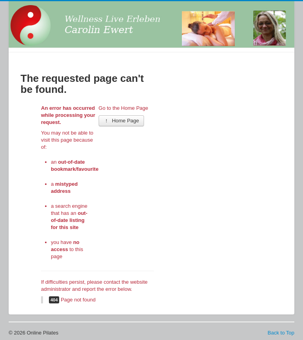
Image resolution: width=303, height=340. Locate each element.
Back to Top (280, 333)
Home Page (121, 121)
